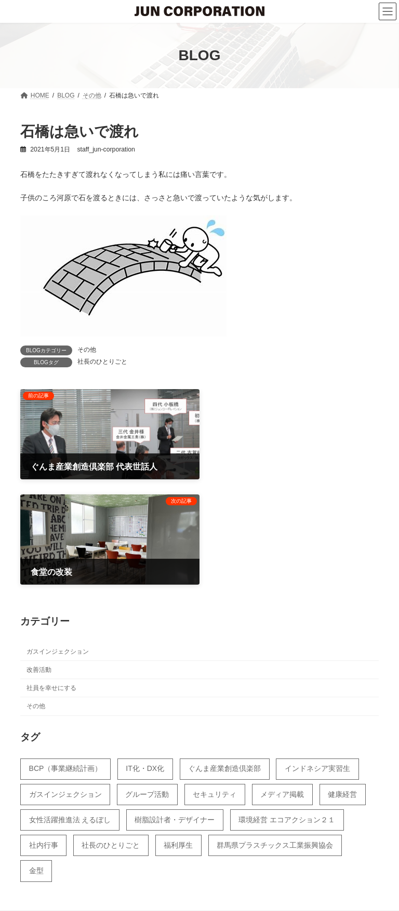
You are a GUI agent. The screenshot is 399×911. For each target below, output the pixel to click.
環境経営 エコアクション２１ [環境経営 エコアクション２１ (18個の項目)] (286, 710)
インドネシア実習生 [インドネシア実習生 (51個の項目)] (317, 659)
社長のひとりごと (102, 361)
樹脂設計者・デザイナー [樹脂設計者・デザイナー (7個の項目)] (175, 710)
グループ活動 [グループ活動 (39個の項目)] (147, 685)
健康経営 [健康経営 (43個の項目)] (342, 685)
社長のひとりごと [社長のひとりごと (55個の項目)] (111, 735)
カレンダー (139, 879)
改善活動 (38, 560)
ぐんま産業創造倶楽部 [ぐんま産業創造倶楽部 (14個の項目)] (224, 659)
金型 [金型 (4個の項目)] (36, 761)
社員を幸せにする (51, 578)
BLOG (85, 879)
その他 (86, 349)
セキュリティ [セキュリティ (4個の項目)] (214, 685)
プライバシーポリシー (218, 879)
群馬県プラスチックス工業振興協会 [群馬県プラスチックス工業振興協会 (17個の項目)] (275, 735)
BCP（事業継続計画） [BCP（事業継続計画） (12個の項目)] (65, 659)
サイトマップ (302, 879)
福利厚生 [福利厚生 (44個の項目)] (178, 735)
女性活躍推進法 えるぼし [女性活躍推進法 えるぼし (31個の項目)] (70, 710)
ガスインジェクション (57, 542)
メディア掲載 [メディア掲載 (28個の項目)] (282, 685)
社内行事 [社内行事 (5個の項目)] (43, 735)
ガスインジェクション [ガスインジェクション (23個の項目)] (65, 685)
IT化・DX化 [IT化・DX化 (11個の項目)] (145, 659)
